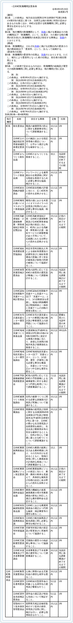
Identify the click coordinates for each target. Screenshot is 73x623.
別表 (43, 32)
